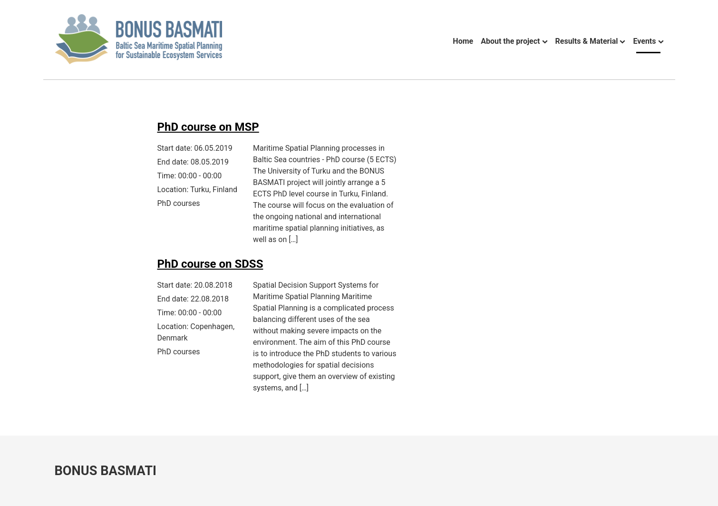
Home (463, 41)
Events (644, 41)
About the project (510, 41)
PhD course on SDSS (210, 264)
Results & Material (586, 41)
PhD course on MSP (208, 127)
